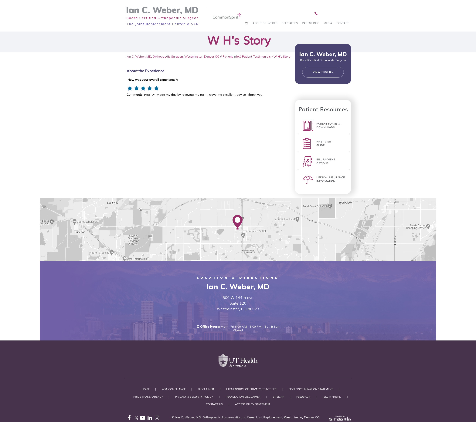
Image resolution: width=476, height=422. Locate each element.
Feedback (303, 396)
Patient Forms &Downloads (328, 125)
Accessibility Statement (252, 404)
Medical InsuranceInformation (330, 179)
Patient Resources (323, 109)
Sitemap (278, 396)
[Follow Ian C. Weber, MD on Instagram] (158, 419)
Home (146, 389)
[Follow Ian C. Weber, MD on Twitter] (136, 419)
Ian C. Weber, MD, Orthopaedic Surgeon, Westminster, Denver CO (173, 56)
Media (328, 23)
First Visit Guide (324, 143)
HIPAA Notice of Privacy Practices (251, 389)
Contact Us (214, 404)
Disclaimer (206, 389)
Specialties (290, 23)
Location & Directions (238, 278)
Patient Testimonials (256, 56)
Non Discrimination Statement (311, 389)
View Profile (323, 72)
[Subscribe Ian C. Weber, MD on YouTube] (143, 419)
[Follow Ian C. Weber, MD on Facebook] (129, 419)
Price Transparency (148, 396)
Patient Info (310, 23)
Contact (342, 23)
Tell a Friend (331, 396)
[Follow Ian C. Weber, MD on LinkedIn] (150, 419)
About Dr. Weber (265, 23)
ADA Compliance (174, 389)
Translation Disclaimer (242, 396)
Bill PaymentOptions (325, 161)
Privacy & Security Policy (194, 396)
